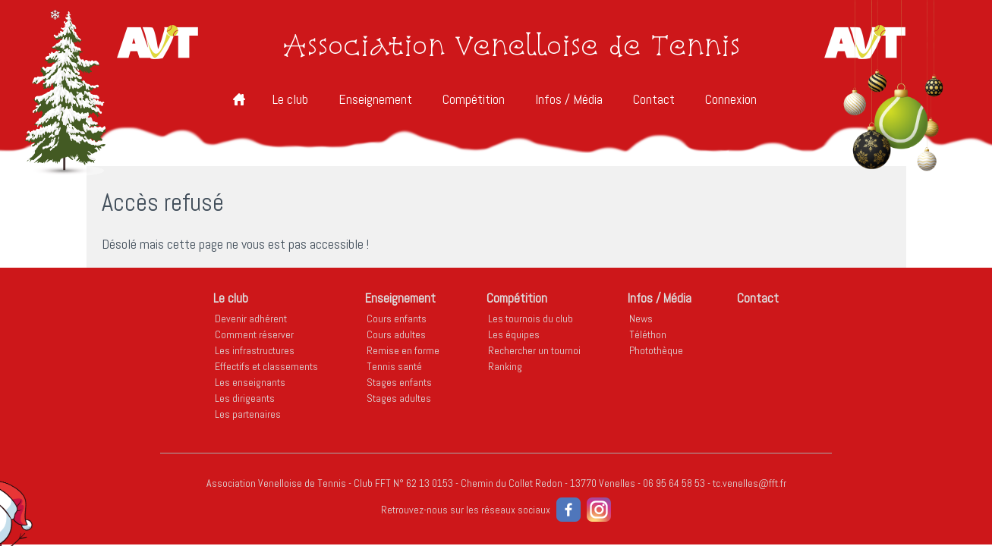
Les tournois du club (530, 318)
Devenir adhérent (251, 318)
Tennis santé (394, 366)
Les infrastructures (254, 350)
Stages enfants (399, 382)
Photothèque (656, 350)
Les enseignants (250, 382)
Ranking (505, 366)
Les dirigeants (245, 398)
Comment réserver (254, 334)
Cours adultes (396, 334)
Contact (654, 99)
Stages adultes (399, 398)
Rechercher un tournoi (534, 350)
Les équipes (514, 334)
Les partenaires (248, 414)
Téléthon (647, 334)
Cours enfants (397, 318)
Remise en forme (403, 350)
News (641, 318)
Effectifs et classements (266, 366)
